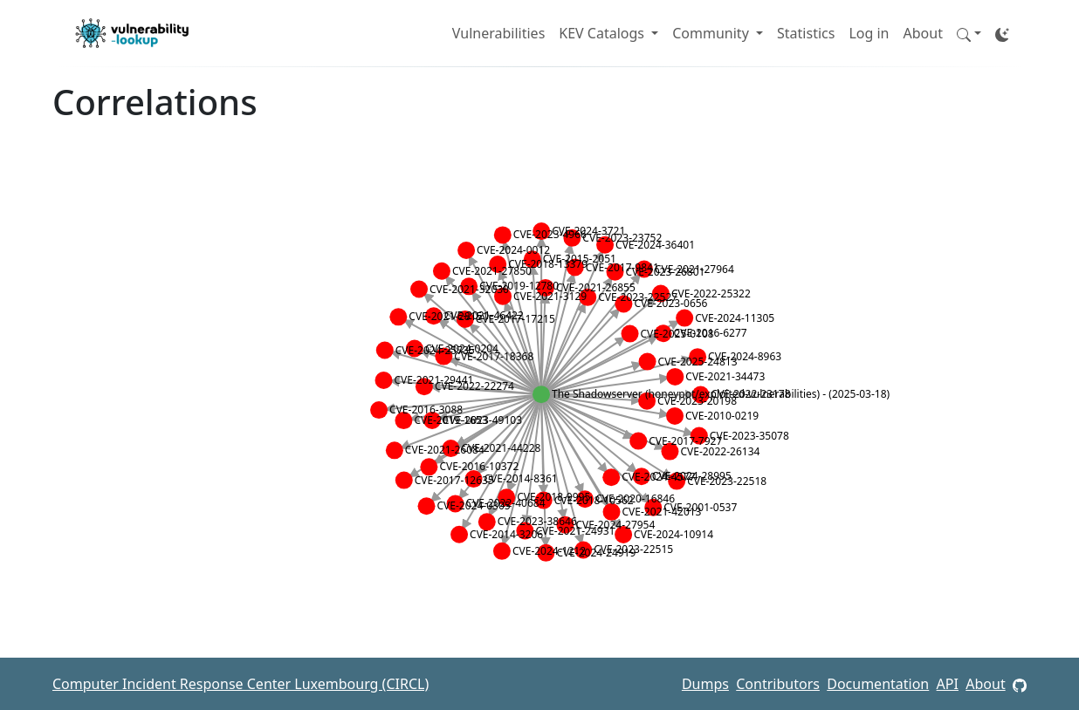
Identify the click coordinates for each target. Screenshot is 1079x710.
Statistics (806, 33)
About (923, 33)
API (948, 683)
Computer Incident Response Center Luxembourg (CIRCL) (240, 683)
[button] (969, 33)
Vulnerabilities (498, 33)
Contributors (778, 683)
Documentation (878, 683)
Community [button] (712, 33)
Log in (869, 33)
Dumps (705, 683)
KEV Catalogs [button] (603, 33)
